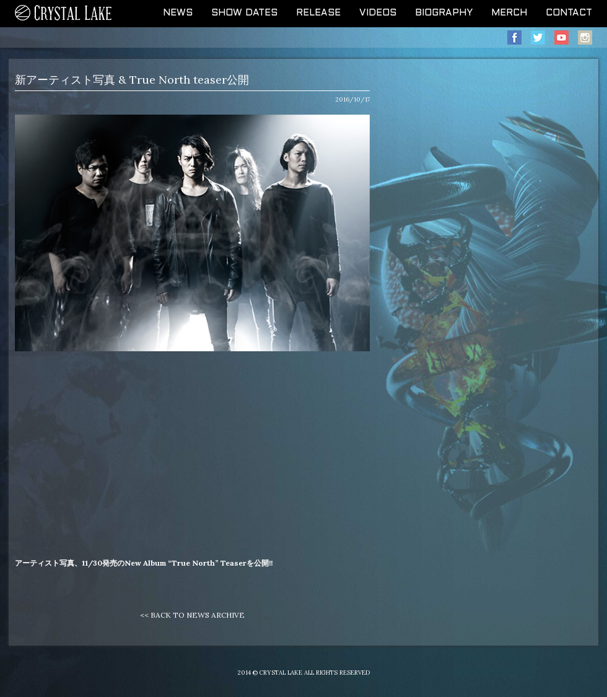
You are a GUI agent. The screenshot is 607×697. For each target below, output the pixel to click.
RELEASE (318, 13)
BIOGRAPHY (444, 13)
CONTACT (569, 13)
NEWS (178, 13)
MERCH (509, 13)
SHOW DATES (244, 13)
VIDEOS (377, 13)
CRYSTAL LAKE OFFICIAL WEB (64, 13)
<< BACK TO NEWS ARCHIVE (192, 615)
